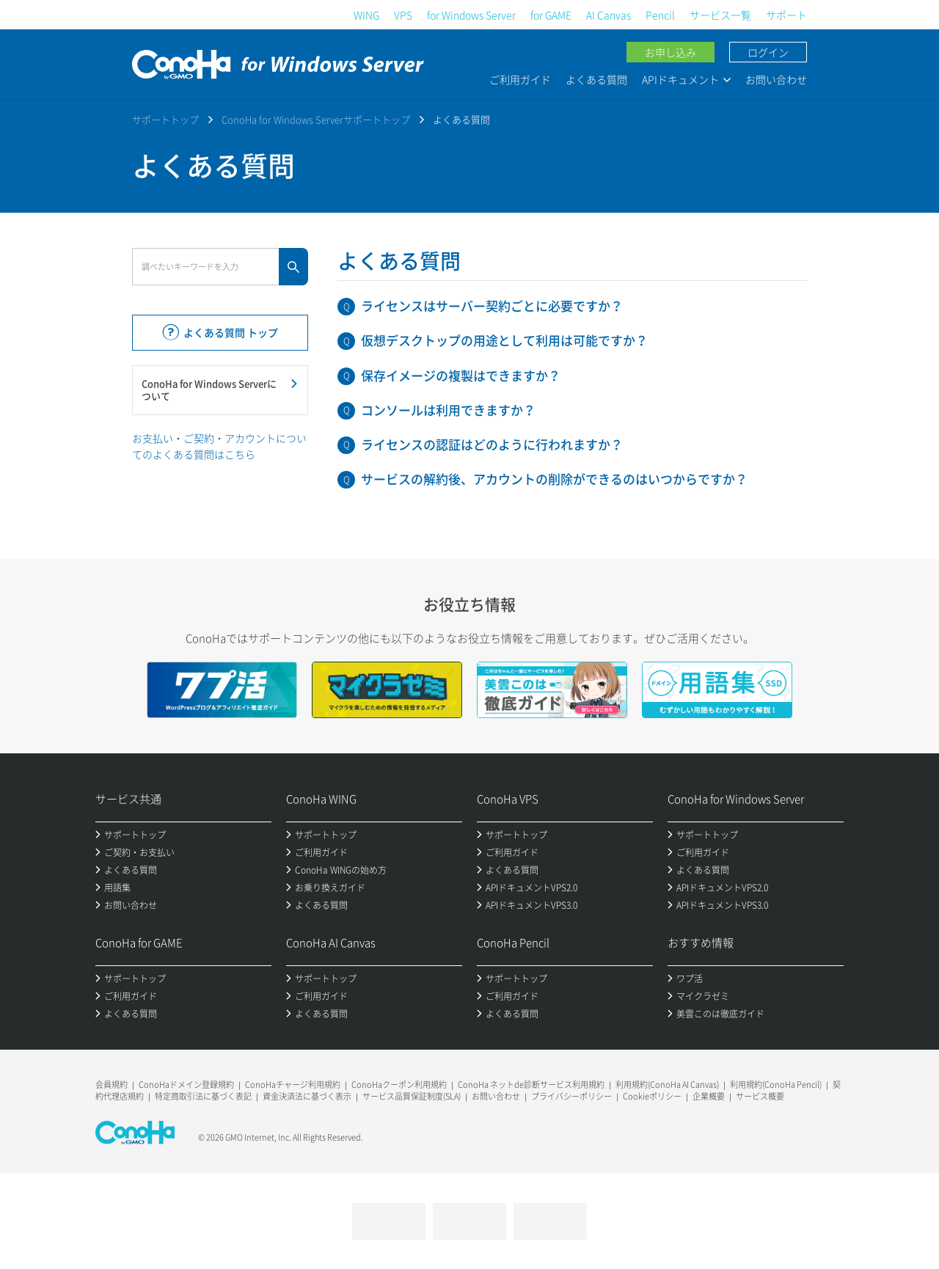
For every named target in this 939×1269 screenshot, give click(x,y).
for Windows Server (471, 14)
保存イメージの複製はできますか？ (460, 375)
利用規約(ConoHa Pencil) (776, 1084)
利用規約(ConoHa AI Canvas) (667, 1084)
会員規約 (111, 1084)
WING (366, 14)
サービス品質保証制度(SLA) (411, 1096)
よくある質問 (596, 79)
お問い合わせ (776, 79)
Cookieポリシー (652, 1096)
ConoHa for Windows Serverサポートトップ (316, 119)
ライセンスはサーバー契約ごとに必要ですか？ (492, 305)
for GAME (550, 14)
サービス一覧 (720, 14)
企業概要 (709, 1096)
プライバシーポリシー (571, 1096)
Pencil (660, 14)
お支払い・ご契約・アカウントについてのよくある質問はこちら (219, 446)
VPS (403, 14)
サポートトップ (165, 119)
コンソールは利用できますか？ (448, 410)
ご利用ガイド (520, 79)
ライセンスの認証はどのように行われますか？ (492, 444)
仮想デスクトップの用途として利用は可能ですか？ (504, 340)
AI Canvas (608, 14)
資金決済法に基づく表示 (307, 1096)
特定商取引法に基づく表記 (203, 1096)
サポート (786, 14)
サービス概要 (760, 1096)
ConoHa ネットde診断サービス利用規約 (531, 1084)
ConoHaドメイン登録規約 (186, 1084)
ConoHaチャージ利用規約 (292, 1084)
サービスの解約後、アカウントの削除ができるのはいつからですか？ (554, 478)
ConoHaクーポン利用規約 (399, 1084)
